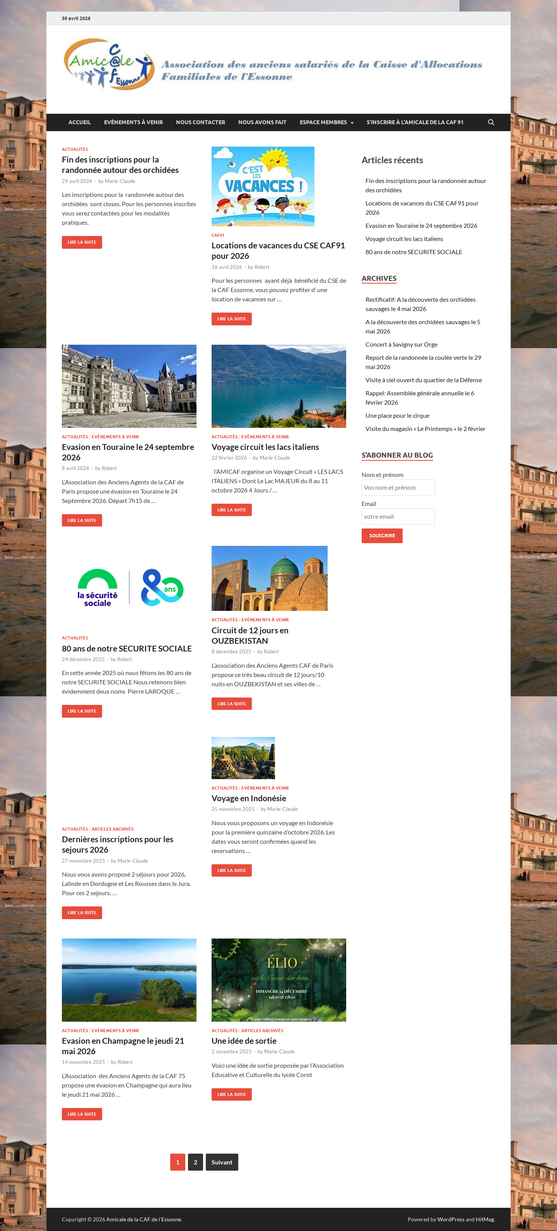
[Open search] (491, 123)
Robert (262, 267)
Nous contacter (200, 122)
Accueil (79, 122)
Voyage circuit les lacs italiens (265, 446)
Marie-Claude (120, 181)
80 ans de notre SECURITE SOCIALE (127, 648)
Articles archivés (112, 829)
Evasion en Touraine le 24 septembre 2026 (421, 225)
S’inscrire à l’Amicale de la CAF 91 (415, 122)
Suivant (222, 1162)
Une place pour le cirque (397, 415)
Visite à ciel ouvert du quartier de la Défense (424, 379)
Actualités (75, 149)
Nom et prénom (382, 474)
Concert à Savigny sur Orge (401, 344)
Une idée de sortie (244, 1040)
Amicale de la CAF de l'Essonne (143, 1219)
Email (369, 503)
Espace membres (323, 122)
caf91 (218, 235)
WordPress (451, 1219)
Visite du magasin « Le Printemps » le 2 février (425, 428)
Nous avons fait (262, 122)
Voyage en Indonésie (249, 798)
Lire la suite (79, 240)
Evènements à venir (133, 122)
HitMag (485, 1219)
